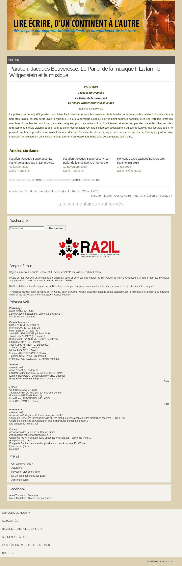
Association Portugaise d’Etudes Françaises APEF (36, 415)
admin (38, 180)
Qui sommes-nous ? (22, 463)
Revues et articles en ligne (25, 471)
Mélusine (14, 449)
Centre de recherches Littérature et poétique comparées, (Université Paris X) (50, 437)
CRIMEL (68, 280)
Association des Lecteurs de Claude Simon (32, 432)
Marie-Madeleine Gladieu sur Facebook (30, 498)
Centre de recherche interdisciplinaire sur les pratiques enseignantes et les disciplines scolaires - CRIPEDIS (67, 418)
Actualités (16, 467)
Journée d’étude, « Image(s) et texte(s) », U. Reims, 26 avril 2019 (54, 191)
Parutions (13, 59)
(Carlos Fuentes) (62, 294)
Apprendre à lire (19, 479)
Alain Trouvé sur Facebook (23, 495)
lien (97, 180)
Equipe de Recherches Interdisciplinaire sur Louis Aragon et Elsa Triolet (47, 443)
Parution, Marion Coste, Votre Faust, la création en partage (132, 195)
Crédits (8, 553)
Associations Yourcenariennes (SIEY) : (30, 435)
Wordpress (168, 561)
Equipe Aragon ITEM (20, 440)
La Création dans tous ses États (28, 475)
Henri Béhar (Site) (19, 446)
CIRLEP (53, 280)
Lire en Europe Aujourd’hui (23, 423)
